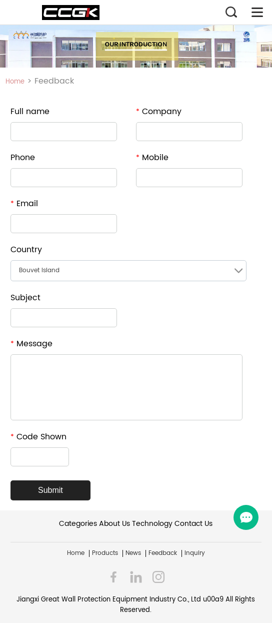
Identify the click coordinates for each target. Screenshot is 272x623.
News (133, 553)
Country (26, 249)
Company (159, 111)
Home (15, 82)
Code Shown (38, 436)
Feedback (162, 553)
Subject (25, 297)
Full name (30, 111)
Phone (22, 157)
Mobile (152, 157)
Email (24, 203)
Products (105, 553)
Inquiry (194, 553)
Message (31, 343)
